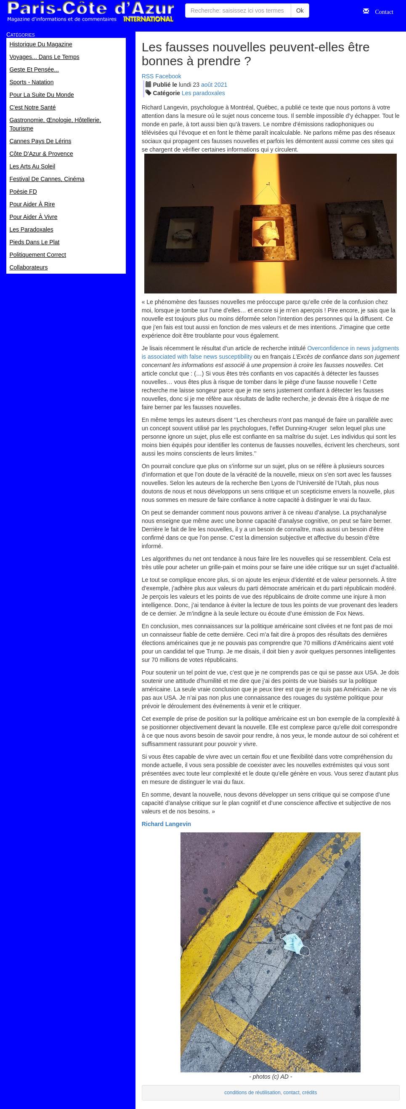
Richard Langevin (166, 824)
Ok (300, 10)
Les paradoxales (203, 93)
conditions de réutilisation (252, 1093)
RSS (148, 76)
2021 (220, 84)
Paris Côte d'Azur (90, 11)
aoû (206, 84)
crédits (309, 1093)
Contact (381, 11)
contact (291, 1093)
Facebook (168, 76)
